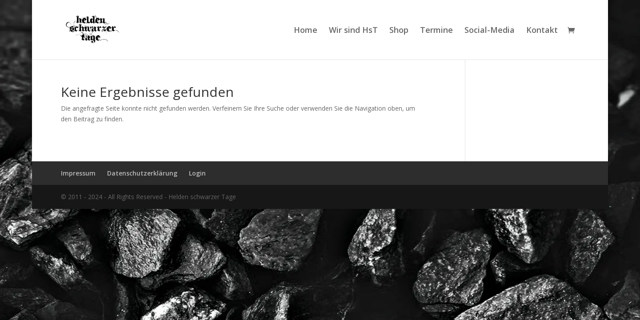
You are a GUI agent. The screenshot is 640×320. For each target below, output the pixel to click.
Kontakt (542, 31)
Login (197, 173)
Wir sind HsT (353, 31)
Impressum (78, 173)
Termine (436, 31)
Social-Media (489, 31)
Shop (398, 31)
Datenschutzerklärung (142, 173)
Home (305, 31)
